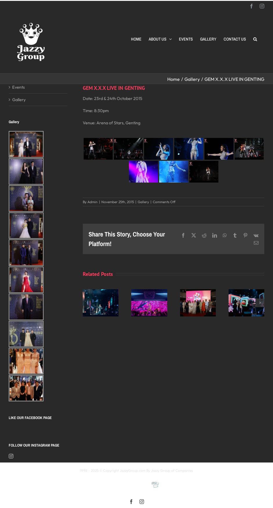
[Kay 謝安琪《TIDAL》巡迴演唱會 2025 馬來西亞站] (100, 292)
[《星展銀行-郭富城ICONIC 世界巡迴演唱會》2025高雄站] (149, 292)
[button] (255, 39)
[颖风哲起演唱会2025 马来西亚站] (246, 292)
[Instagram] (11, 456)
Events (18, 87)
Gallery (143, 202)
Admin (92, 202)
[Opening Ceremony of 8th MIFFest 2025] (198, 292)
